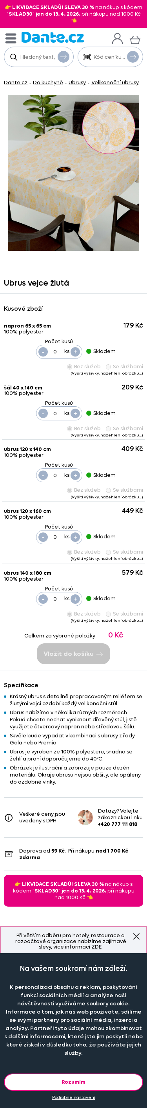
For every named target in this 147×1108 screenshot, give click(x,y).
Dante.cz (15, 82)
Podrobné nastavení (73, 1098)
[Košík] (135, 39)
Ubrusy (77, 82)
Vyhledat (63, 56)
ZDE (96, 946)
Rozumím (73, 1082)
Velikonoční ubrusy (115, 82)
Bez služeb (84, 366)
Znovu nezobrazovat (136, 936)
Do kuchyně (48, 82)
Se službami (124, 366)
